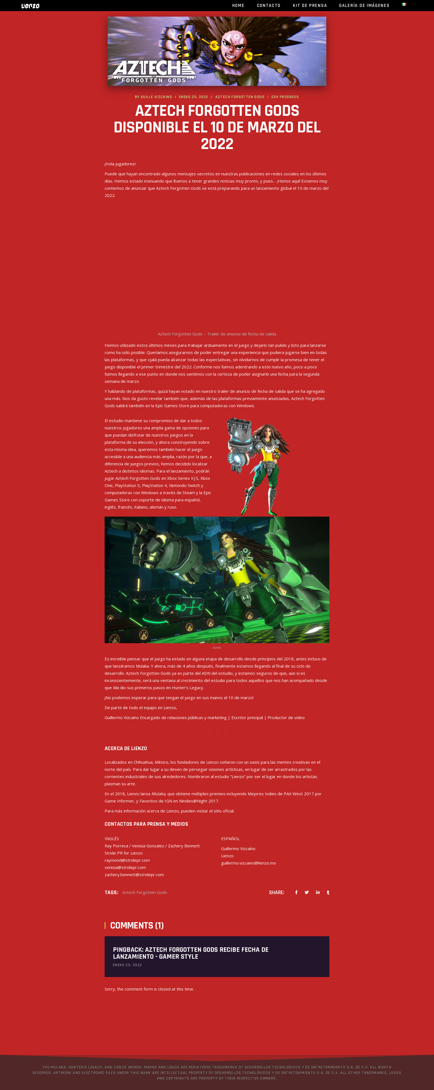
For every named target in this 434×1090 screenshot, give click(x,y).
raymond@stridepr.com (127, 860)
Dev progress (285, 96)
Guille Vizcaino (156, 96)
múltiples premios (209, 793)
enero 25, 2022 (193, 96)
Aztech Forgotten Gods (240, 96)
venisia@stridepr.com (125, 867)
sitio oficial (224, 811)
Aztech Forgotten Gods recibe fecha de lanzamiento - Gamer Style (190, 953)
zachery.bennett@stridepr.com (134, 874)
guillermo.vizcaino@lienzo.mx (248, 863)
